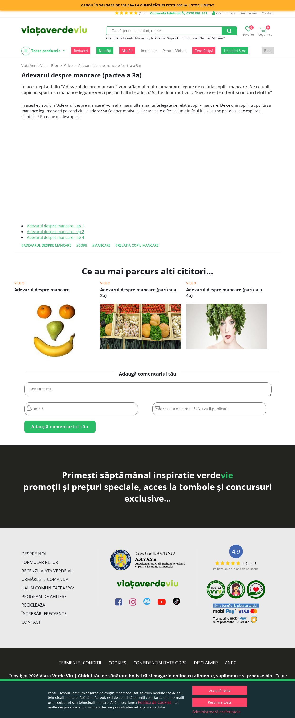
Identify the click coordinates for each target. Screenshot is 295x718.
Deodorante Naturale (132, 38)
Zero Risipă (204, 50)
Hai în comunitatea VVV (47, 590)
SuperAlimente (179, 38)
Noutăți (105, 50)
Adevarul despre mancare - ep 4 (55, 237)
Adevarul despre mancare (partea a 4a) (224, 292)
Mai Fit (127, 50)
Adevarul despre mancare (42, 289)
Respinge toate (220, 702)
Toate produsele (43, 51)
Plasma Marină (211, 38)
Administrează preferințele (216, 711)
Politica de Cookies (154, 702)
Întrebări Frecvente (44, 615)
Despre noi (248, 13)
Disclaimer (206, 664)
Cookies (117, 664)
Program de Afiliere (44, 598)
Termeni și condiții (80, 664)
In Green (158, 38)
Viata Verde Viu (33, 65)
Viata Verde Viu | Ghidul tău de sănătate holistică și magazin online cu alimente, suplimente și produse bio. (156, 677)
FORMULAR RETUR (39, 564)
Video (19, 283)
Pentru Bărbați (174, 50)
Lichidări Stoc (235, 50)
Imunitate (149, 50)
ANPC (230, 664)
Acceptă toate (220, 690)
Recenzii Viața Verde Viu (48, 572)
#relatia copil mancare (137, 245)
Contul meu (223, 13)
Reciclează (33, 607)
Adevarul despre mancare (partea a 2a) (138, 292)
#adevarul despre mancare (46, 245)
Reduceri (81, 50)
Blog (267, 50)
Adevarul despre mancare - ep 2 (55, 231)
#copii (81, 245)
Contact (268, 13)
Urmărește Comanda (44, 581)
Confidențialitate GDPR (160, 664)
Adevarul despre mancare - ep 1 (55, 226)
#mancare (101, 245)
